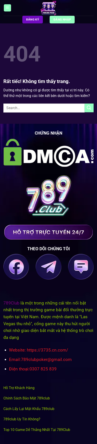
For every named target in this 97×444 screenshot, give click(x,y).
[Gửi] (89, 108)
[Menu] (7, 8)
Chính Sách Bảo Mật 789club (26, 398)
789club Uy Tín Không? (21, 419)
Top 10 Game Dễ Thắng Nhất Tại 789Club (36, 430)
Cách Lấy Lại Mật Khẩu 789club (28, 409)
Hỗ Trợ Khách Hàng (19, 388)
